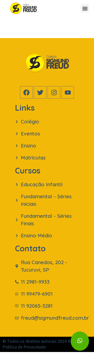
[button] (85, 8)
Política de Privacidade (24, 353)
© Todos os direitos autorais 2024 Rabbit (41, 347)
